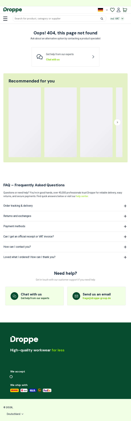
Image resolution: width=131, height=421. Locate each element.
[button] (59, 18)
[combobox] (59, 18)
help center (82, 196)
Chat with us (53, 59)
